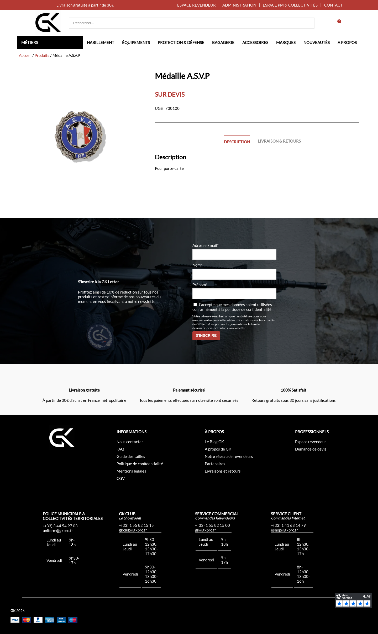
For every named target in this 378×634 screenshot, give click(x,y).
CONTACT (333, 5)
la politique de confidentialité (246, 309)
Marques (286, 42)
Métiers (29, 42)
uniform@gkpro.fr (58, 530)
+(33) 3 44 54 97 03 (60, 525)
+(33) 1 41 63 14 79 (288, 525)
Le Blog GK (214, 441)
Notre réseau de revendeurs (229, 456)
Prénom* (199, 284)
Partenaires (215, 463)
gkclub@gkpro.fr (133, 530)
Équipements (136, 42)
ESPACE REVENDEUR (196, 5)
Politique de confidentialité (140, 463)
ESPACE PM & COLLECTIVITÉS (290, 5)
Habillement (100, 42)
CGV (121, 478)
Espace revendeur (310, 441)
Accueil (25, 55)
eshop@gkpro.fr (284, 530)
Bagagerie (223, 42)
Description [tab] (237, 141)
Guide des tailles (131, 456)
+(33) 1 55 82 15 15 (136, 525)
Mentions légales (131, 471)
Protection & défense (181, 42)
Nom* (197, 265)
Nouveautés (316, 42)
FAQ (120, 449)
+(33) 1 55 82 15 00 (212, 525)
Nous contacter (130, 441)
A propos (347, 42)
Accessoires (255, 42)
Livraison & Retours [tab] (279, 141)
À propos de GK (218, 449)
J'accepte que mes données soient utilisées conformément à (232, 307)
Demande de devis (311, 449)
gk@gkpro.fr (205, 530)
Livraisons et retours (223, 471)
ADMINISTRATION (239, 5)
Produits (42, 55)
